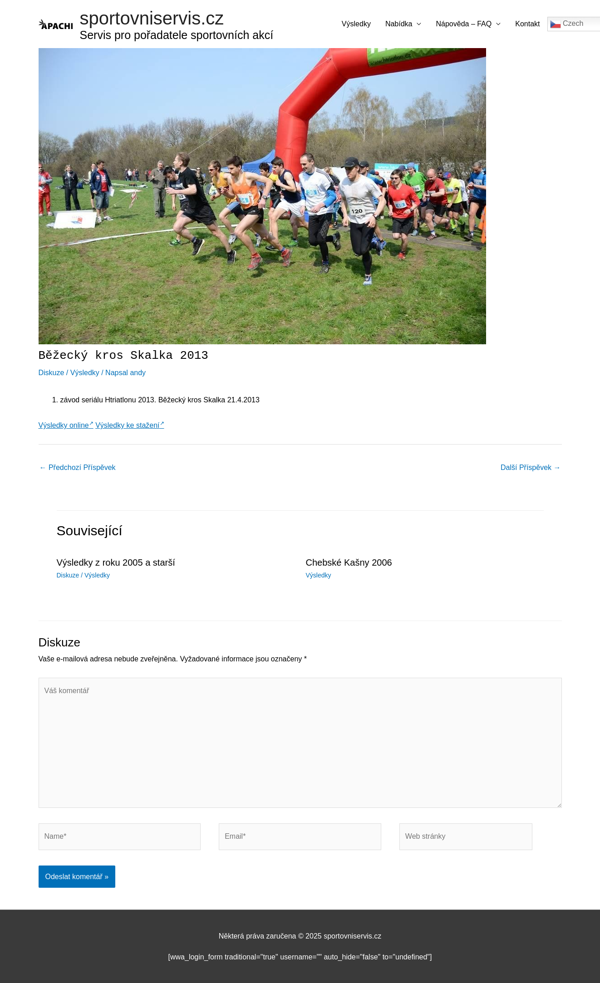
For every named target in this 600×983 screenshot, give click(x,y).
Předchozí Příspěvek (77, 467)
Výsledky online (66, 425)
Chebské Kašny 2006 (349, 562)
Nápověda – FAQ (464, 24)
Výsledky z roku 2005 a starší (116, 562)
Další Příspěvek (531, 467)
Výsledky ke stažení (129, 425)
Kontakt (527, 24)
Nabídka (399, 24)
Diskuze (51, 373)
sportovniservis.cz (152, 18)
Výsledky (356, 24)
